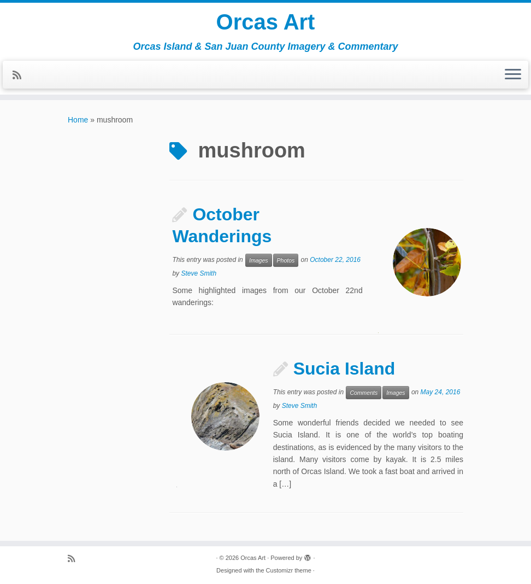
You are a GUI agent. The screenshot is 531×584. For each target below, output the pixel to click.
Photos (286, 260)
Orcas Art (265, 22)
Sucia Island (344, 368)
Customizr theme (288, 570)
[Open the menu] (513, 75)
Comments (363, 392)
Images (258, 260)
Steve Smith (198, 273)
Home (78, 119)
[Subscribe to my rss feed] (20, 75)
